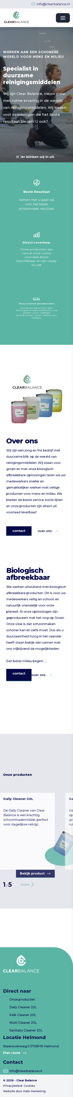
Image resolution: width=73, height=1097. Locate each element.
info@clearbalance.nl (53, 4)
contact (18, 531)
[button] (25, 884)
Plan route (15, 1053)
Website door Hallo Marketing (24, 1091)
